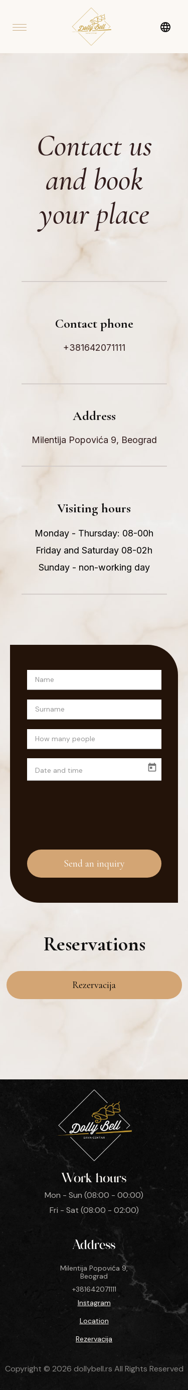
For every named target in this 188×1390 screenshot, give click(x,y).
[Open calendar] (152, 767)
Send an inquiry (94, 864)
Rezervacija (94, 985)
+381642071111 (94, 348)
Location (94, 1321)
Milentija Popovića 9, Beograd (94, 440)
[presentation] (99, 810)
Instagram (94, 1303)
